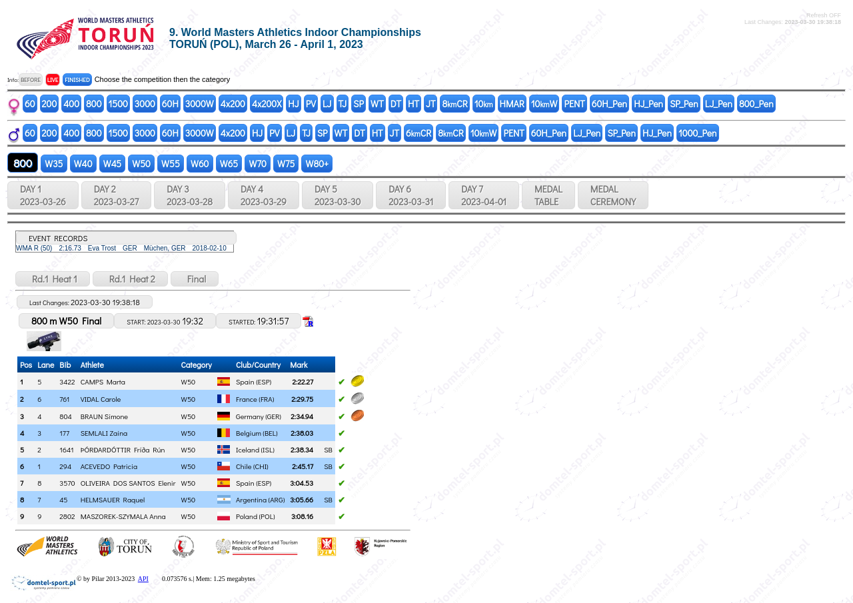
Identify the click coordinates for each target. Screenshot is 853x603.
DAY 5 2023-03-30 (338, 195)
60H (170, 103)
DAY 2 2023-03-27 (116, 195)
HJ (293, 103)
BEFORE (31, 79)
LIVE (53, 79)
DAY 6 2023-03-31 (411, 195)
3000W (199, 103)
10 (483, 103)
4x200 (233, 103)
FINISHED (77, 79)
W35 (54, 163)
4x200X (266, 103)
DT (396, 103)
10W (544, 103)
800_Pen (756, 103)
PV (311, 103)
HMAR (512, 103)
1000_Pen (697, 133)
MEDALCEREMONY (613, 195)
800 (93, 103)
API (143, 578)
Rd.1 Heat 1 (52, 279)
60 (30, 103)
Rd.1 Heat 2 (130, 279)
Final (194, 279)
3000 (145, 103)
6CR (418, 133)
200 (49, 103)
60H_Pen (609, 103)
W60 (200, 163)
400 (71, 103)
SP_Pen (684, 103)
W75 (286, 163)
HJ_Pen (648, 103)
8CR (454, 103)
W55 (170, 163)
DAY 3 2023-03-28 (190, 195)
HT (413, 103)
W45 (112, 163)
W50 (141, 163)
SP (358, 103)
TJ (343, 103)
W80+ (317, 163)
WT (377, 103)
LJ (327, 103)
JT (430, 103)
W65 (229, 163)
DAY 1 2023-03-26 (43, 195)
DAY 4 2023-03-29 (264, 195)
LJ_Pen (718, 103)
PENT (574, 103)
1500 (118, 103)
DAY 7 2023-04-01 (483, 195)
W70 (258, 163)
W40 (83, 163)
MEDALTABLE (548, 195)
